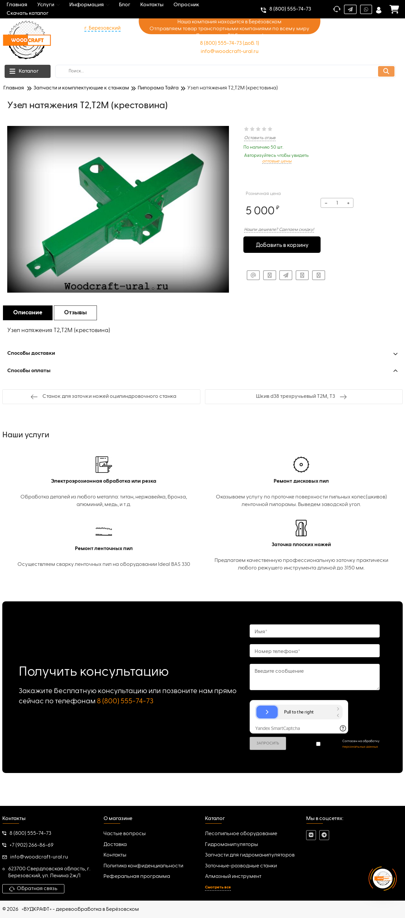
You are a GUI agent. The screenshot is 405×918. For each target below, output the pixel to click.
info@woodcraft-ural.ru (230, 51)
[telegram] (324, 835)
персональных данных (360, 746)
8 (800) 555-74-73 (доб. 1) (229, 43)
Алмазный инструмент (233, 876)
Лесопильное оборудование (241, 833)
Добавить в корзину (282, 245)
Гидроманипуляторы (231, 844)
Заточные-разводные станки (241, 866)
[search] (225, 71)
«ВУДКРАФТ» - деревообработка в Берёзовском (80, 909)
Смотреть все (218, 887)
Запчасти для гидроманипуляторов (250, 855)
